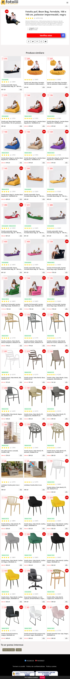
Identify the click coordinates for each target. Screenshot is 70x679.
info (21, 89)
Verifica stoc (52, 35)
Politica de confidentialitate (35, 666)
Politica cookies (51, 666)
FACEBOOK (29, 661)
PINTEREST (39, 661)
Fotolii (19, 650)
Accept (42, 677)
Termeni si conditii (19, 666)
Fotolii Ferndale (8, 650)
